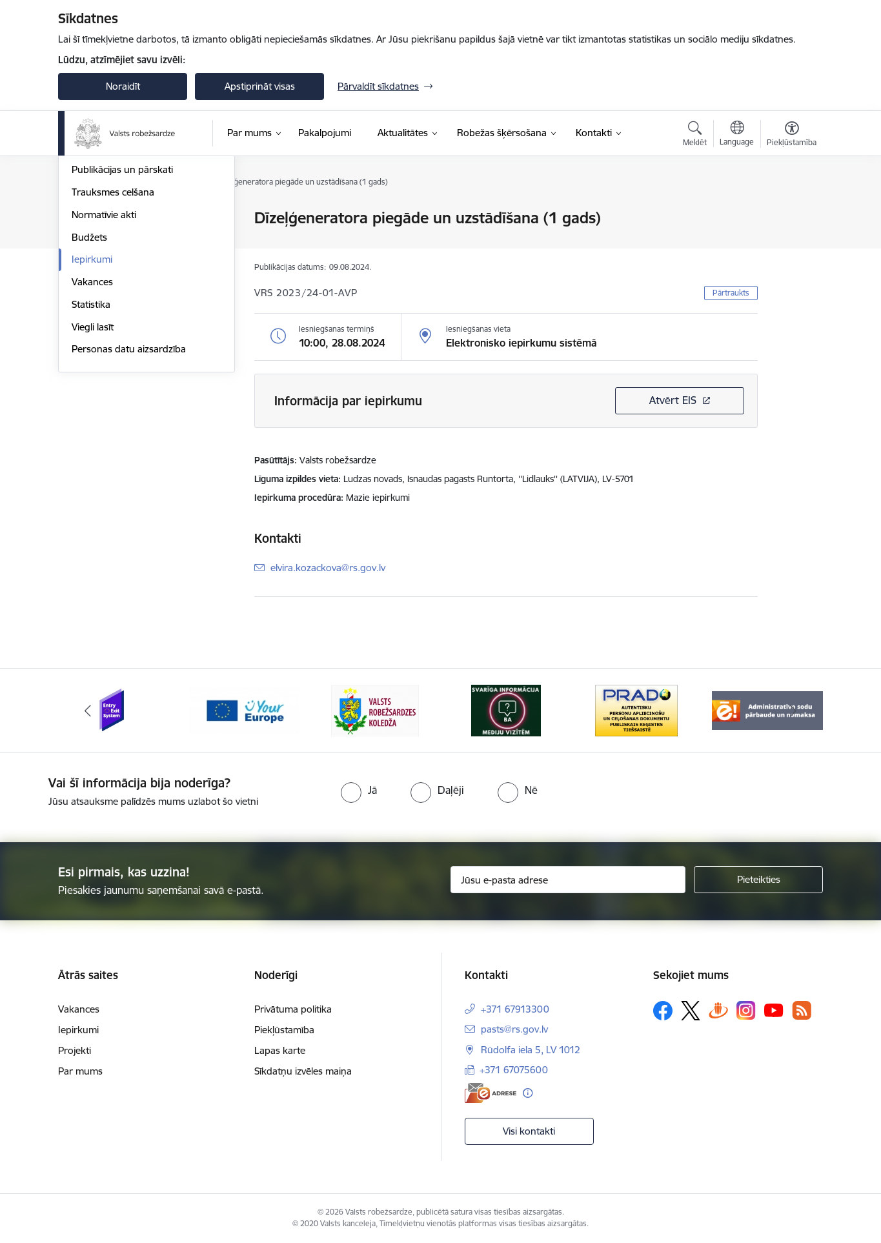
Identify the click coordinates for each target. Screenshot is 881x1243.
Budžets (89, 376)
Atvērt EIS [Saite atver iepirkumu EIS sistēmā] (672, 400)
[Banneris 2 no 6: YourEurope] (245, 709)
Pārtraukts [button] (731, 293)
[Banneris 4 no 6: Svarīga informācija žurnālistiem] (506, 709)
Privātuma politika (293, 1009)
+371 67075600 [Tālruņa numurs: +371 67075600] (514, 1070)
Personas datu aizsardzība (129, 488)
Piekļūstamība (284, 1030)
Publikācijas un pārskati (122, 309)
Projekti (74, 1050)
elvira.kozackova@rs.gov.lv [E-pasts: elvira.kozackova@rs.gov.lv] (327, 567)
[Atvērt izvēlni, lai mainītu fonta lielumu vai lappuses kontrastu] (791, 135)
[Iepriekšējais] (87, 711)
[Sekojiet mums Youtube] (774, 1010)
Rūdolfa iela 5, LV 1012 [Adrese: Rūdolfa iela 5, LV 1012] (530, 1050)
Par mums (80, 1071)
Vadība (86, 219)
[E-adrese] (490, 1093)
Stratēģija (92, 241)
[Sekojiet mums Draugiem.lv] (718, 1010)
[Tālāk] (793, 711)
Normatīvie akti (104, 353)
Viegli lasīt (93, 466)
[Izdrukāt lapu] (791, 212)
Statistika (91, 443)
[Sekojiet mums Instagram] (746, 1010)
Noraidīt (123, 86)
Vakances (92, 420)
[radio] (359, 790)
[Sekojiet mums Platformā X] (690, 1010)
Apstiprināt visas (260, 86)
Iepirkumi (92, 398)
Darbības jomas (105, 286)
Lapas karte (279, 1050)
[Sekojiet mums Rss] (801, 1010)
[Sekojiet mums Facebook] (663, 1010)
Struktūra (92, 264)
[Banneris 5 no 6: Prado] (636, 709)
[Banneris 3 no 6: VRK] (375, 709)
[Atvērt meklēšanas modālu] (694, 135)
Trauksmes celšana (113, 331)
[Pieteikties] (758, 879)
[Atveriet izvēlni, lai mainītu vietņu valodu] (736, 135)
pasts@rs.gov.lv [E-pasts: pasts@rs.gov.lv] (514, 1029)
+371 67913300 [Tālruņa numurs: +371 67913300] (515, 1009)
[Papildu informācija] (527, 1093)
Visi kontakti (529, 1131)
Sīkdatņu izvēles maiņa (303, 1071)
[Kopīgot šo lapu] (791, 245)
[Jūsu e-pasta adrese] (568, 879)
